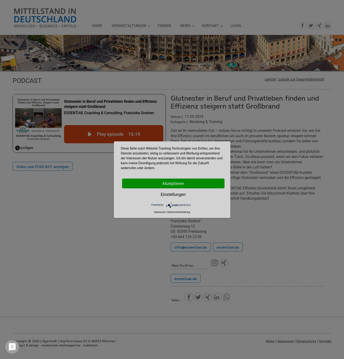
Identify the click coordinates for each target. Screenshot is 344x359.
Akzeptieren (173, 183)
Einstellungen (173, 194)
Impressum (160, 212)
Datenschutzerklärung (178, 212)
